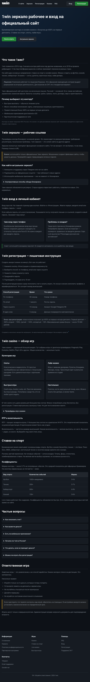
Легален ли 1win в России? (15, 541)
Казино (49, 4)
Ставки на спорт (37, 644)
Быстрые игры (36, 650)
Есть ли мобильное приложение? (18, 534)
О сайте (21, 4)
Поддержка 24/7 (66, 650)
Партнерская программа (10, 650)
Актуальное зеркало (27, 39)
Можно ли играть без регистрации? (19, 555)
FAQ (56, 4)
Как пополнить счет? (13, 520)
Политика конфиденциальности (13, 647)
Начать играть (9, 39)
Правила (5, 644)
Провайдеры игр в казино (15, 411)
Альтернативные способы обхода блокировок (23, 182)
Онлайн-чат (6, 667)
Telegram (5, 661)
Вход (70, 4)
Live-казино (35, 647)
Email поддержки (7, 664)
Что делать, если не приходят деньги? (20, 548)
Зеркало (29, 4)
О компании (6, 640)
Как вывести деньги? (13, 527)
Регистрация (39, 4)
